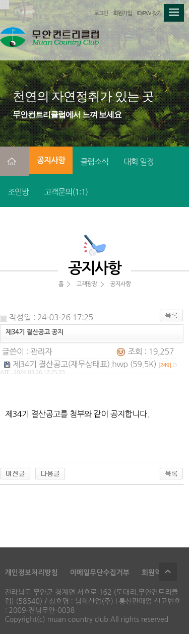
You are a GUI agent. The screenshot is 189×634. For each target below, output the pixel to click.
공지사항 (51, 160)
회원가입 (122, 13)
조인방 (18, 192)
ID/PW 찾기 (149, 13)
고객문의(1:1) (66, 192)
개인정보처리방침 (31, 572)
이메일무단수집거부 (100, 572)
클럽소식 (94, 162)
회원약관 (155, 572)
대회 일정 (138, 162)
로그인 (101, 13)
